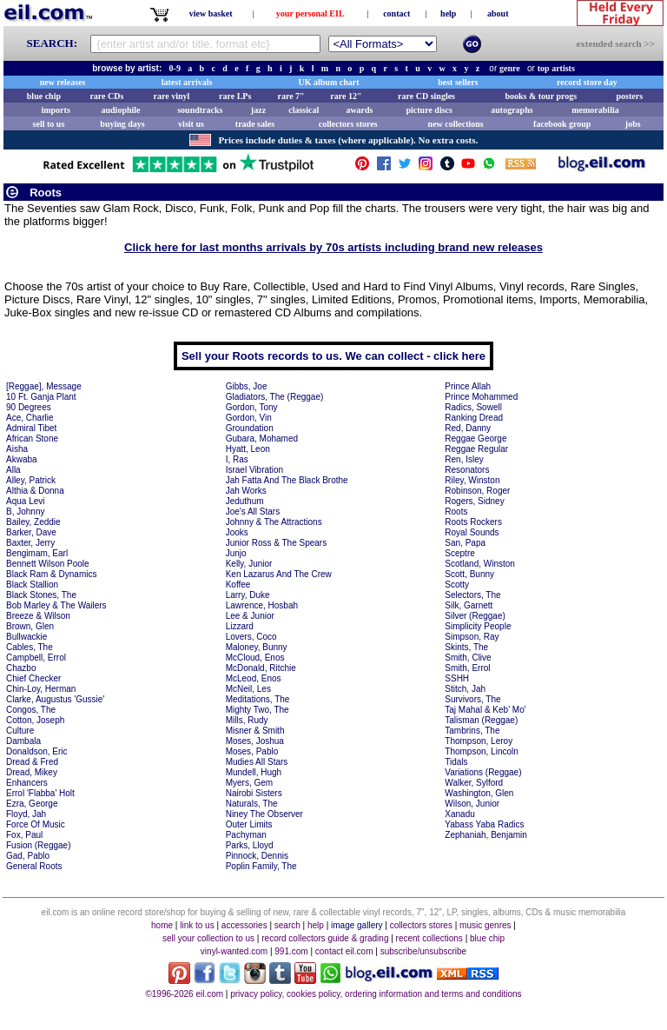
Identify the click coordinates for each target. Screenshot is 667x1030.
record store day (587, 82)
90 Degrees (28, 407)
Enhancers (27, 782)
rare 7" (290, 96)
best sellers (458, 82)
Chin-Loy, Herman (41, 689)
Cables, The (29, 647)
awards (359, 110)
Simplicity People (478, 626)
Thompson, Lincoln (481, 751)
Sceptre (459, 553)
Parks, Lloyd (250, 845)
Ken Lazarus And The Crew (279, 574)
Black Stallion (32, 584)
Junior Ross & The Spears (276, 543)
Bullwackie (26, 636)
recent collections (429, 938)
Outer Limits (249, 824)
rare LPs (235, 96)
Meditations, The (258, 699)
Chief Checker (33, 678)
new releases (63, 82)
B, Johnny (25, 511)
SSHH (457, 678)
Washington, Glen (479, 793)
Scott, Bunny (469, 574)
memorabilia (594, 110)
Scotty (457, 584)
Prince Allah (468, 386)
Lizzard (240, 626)
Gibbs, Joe (246, 386)
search (287, 925)
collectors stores (348, 124)
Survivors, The (472, 699)
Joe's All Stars (253, 511)
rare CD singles (426, 96)
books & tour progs (541, 96)
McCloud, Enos (255, 657)
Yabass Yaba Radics (484, 824)
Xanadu (459, 814)
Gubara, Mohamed (262, 438)
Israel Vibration (255, 470)
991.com (290, 951)
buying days (122, 124)
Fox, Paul (24, 835)
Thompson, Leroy (478, 741)
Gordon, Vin (249, 417)
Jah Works (246, 490)
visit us (191, 124)
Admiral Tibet (31, 428)
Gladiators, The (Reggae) (275, 397)
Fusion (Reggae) (38, 845)
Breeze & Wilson (38, 616)
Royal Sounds (472, 532)
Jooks (237, 532)
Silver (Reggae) (475, 616)
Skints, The (466, 647)
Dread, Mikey (31, 772)
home (162, 925)
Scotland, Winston (480, 563)
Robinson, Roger (477, 490)
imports (55, 110)
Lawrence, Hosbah (262, 605)
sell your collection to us (208, 938)
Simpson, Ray (472, 636)
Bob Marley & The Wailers (56, 605)
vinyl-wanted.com (234, 951)
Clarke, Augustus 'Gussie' (55, 699)
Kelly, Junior (249, 563)
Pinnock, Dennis (257, 856)
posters (629, 96)
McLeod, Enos (253, 678)
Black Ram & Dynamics (51, 574)
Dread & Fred (32, 762)
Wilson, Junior (472, 803)
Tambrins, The (472, 730)
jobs (633, 124)
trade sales (254, 124)
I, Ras (237, 459)
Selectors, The (472, 595)
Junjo (236, 553)
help (448, 13)
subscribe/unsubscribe (423, 951)
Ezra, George (31, 803)
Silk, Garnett (468, 605)
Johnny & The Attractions (274, 522)
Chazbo (21, 668)
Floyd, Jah (26, 814)
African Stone (32, 438)
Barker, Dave (31, 532)
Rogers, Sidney (474, 501)
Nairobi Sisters (254, 793)
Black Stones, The (41, 595)
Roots (456, 511)
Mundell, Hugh (253, 772)
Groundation (250, 428)
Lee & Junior (250, 616)
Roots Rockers (473, 522)
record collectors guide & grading (324, 938)
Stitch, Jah (465, 689)
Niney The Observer (264, 814)
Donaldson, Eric (37, 751)
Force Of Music (35, 824)
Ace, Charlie (29, 417)
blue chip (44, 96)
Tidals (456, 762)
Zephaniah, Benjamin (486, 835)
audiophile (121, 110)
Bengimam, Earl (37, 553)
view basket (211, 13)
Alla (13, 470)
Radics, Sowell (473, 407)
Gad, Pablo (28, 856)
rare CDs (106, 96)
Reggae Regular (476, 449)
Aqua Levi (25, 501)
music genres (485, 925)
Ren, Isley (464, 459)
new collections (456, 124)
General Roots (34, 866)
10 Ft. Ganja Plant (41, 397)
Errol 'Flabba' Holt (40, 793)
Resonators (467, 470)
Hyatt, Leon (248, 449)
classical (303, 110)
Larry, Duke (248, 595)
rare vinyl (172, 96)
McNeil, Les (248, 689)
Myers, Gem (249, 782)
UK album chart (329, 82)
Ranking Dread (474, 417)
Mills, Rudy (247, 720)
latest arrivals (187, 82)
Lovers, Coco (251, 636)
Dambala (23, 741)
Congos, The (31, 709)
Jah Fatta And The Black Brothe (287, 480)
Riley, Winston (472, 480)
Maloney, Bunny (256, 647)
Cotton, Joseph (35, 720)
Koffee (238, 584)
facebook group (562, 124)
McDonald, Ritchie (261, 668)
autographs (511, 110)
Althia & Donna (35, 490)
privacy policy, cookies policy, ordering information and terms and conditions (375, 994)
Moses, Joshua (255, 741)
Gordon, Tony (252, 407)
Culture (20, 730)
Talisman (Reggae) (481, 720)
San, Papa (465, 543)
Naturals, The (252, 803)
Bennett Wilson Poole (47, 563)
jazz (258, 110)
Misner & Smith (255, 730)
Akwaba (21, 459)
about (497, 13)
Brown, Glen (30, 626)
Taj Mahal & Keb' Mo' (485, 709)
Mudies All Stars (257, 762)
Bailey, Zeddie (33, 522)
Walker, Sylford (474, 782)
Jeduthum (245, 501)
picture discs (429, 110)
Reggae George (475, 438)
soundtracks (199, 110)
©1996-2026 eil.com (184, 994)
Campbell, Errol (36, 657)
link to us (197, 925)
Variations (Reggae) (483, 772)
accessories (244, 925)
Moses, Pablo (252, 751)
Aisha (17, 449)
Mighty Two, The (257, 709)
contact (396, 13)
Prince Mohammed (481, 397)
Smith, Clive (468, 657)
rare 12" (345, 96)
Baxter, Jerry (30, 543)
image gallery (356, 925)
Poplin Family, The (261, 866)
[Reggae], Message (44, 386)
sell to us (49, 124)
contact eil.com (344, 951)
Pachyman (246, 835)
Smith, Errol (467, 668)
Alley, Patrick (31, 480)
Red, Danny (468, 428)
